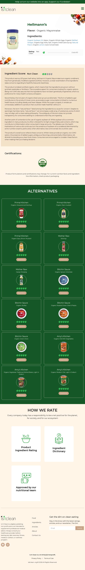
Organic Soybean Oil (35, 40)
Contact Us (36, 535)
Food (34, 518)
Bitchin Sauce (63, 269)
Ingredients (36, 522)
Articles (35, 527)
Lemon (41, 45)
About (34, 531)
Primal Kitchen (21, 202)
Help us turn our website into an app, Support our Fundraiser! (42, 2)
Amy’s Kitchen (63, 336)
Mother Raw (63, 236)
